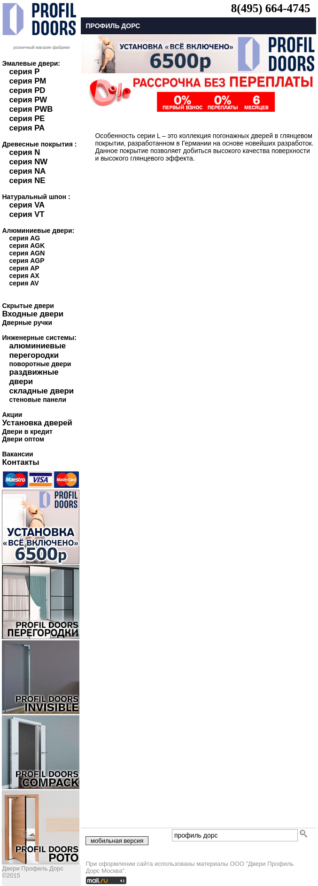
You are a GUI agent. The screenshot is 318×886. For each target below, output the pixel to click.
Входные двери (32, 313)
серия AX (24, 275)
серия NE (27, 180)
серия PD (27, 90)
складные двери (41, 390)
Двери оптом (23, 439)
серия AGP (26, 260)
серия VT (26, 214)
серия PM (27, 81)
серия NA (27, 171)
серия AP (24, 268)
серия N (24, 152)
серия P (24, 71)
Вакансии (17, 454)
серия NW (28, 161)
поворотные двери (40, 364)
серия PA (27, 127)
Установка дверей (37, 422)
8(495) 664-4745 (270, 8)
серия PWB (31, 109)
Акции (12, 414)
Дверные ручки (27, 322)
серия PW (28, 99)
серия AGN (27, 253)
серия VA (27, 204)
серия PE (27, 118)
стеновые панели (37, 399)
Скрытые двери (28, 305)
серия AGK (27, 245)
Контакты (20, 462)
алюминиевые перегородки (37, 350)
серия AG (24, 238)
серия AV (24, 283)
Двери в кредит (27, 431)
